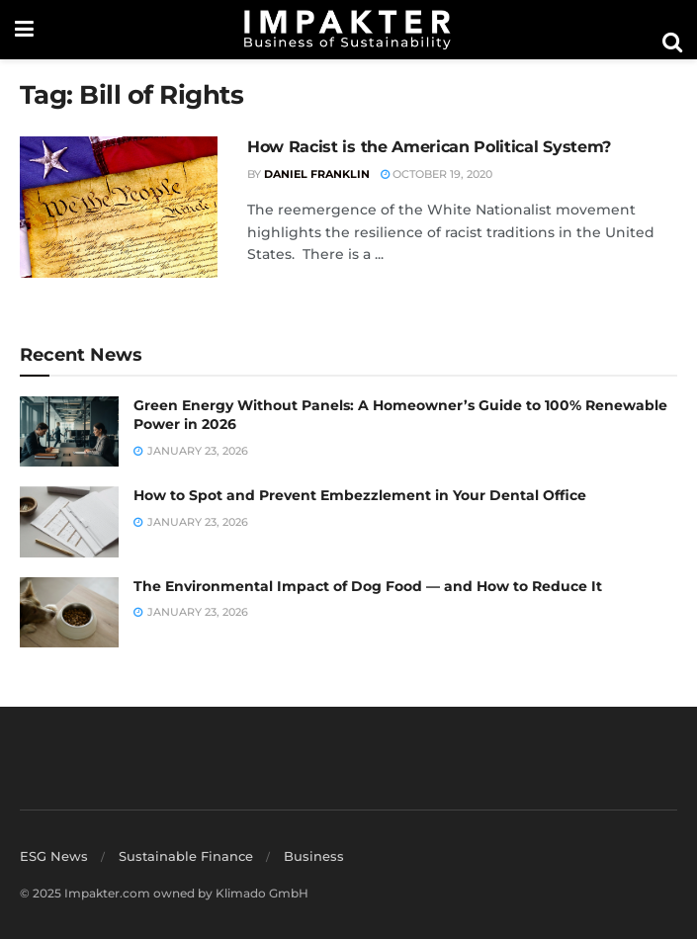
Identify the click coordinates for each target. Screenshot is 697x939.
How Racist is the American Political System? (429, 146)
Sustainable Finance (186, 856)
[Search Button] (672, 42)
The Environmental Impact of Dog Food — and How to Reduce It (367, 586)
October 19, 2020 (436, 174)
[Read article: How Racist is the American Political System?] (119, 207)
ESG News (54, 856)
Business (314, 856)
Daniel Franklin (317, 174)
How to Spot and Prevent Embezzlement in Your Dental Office (359, 495)
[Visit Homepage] (348, 29)
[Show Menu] (24, 29)
